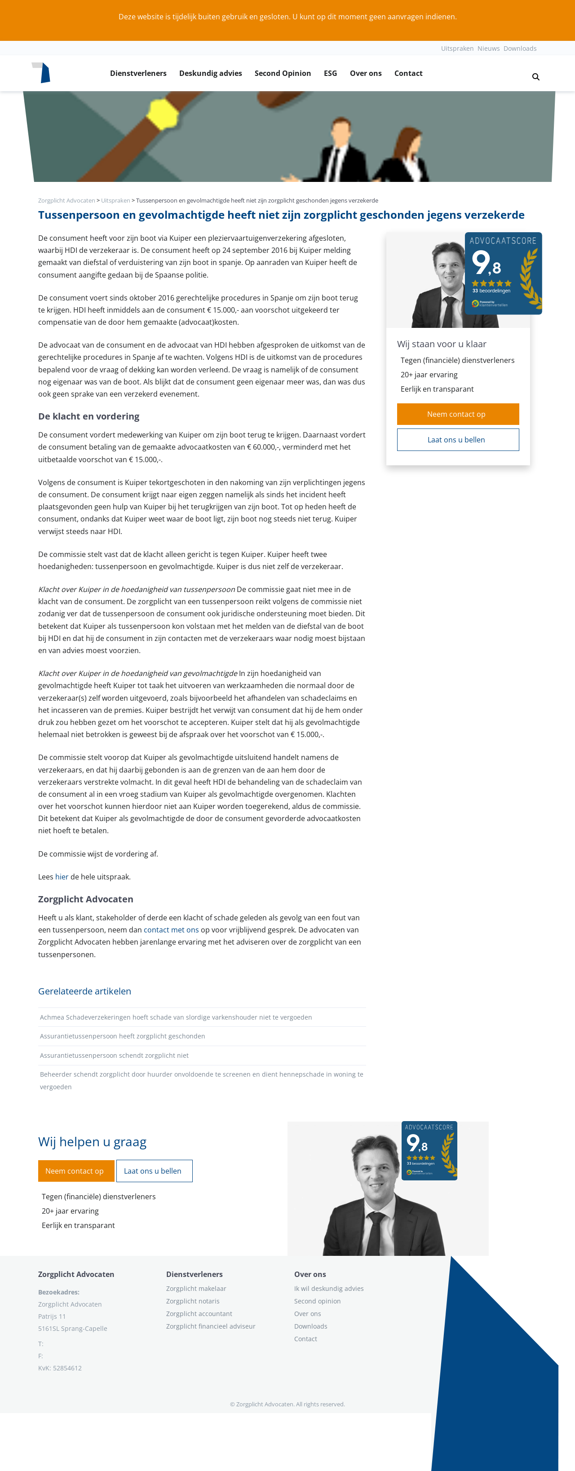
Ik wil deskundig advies (329, 1288)
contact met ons (171, 930)
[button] (532, 73)
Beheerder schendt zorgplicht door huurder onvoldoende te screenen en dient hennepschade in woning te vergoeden (201, 1080)
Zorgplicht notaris (193, 1301)
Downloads (520, 48)
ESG (330, 73)
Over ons (366, 73)
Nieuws (489, 48)
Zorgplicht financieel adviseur (211, 1326)
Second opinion (317, 1301)
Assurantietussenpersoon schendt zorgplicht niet (114, 1055)
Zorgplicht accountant (199, 1313)
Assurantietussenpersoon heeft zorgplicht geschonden (122, 1036)
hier (62, 877)
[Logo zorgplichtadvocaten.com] (40, 73)
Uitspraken (457, 48)
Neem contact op (456, 414)
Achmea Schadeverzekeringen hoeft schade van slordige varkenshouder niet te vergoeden (176, 1017)
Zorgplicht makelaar (196, 1288)
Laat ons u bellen (456, 440)
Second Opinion (283, 73)
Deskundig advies (210, 73)
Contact (408, 73)
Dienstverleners (138, 73)
